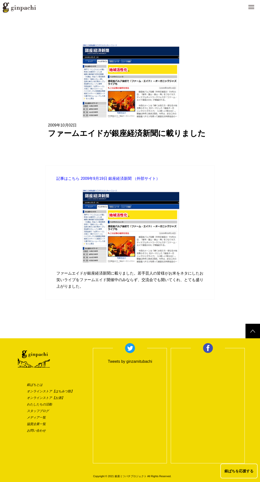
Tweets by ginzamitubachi (130, 361)
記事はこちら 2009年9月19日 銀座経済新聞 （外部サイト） (108, 178)
